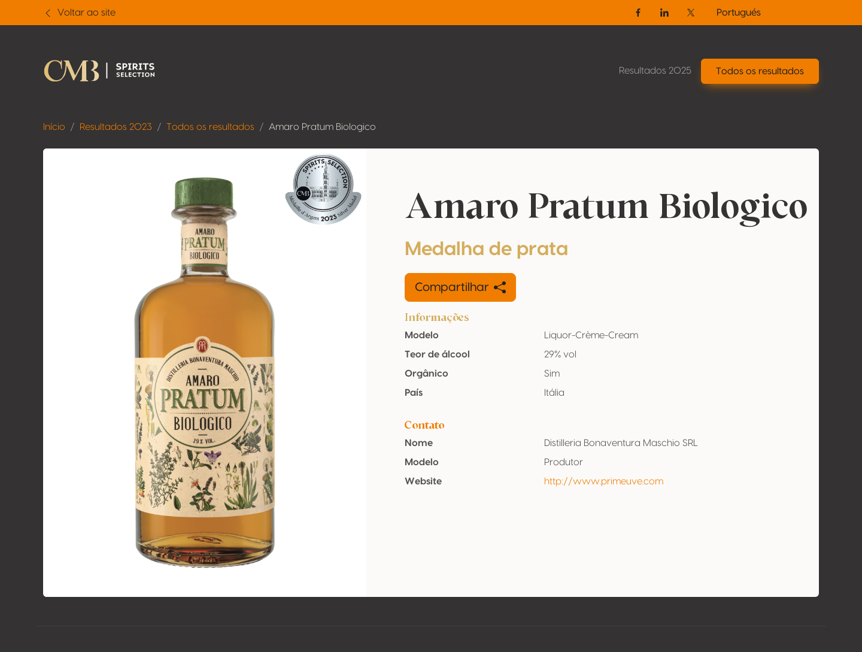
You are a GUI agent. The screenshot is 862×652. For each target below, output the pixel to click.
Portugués (739, 12)
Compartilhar (460, 287)
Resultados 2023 (116, 127)
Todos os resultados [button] (760, 71)
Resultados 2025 (655, 70)
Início (54, 127)
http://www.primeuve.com (603, 481)
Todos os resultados (210, 127)
